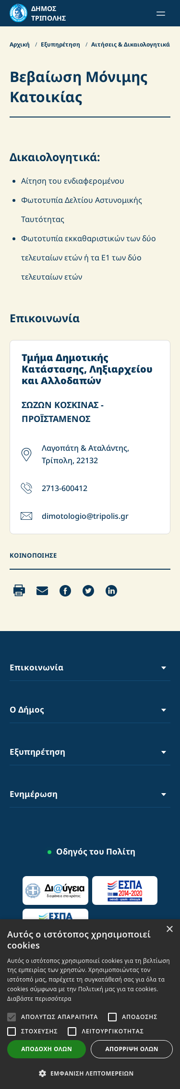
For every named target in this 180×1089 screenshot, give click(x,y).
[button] (90, 1073)
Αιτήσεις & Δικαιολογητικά (131, 44)
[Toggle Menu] (163, 667)
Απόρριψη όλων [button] (131, 1049)
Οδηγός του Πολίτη (95, 851)
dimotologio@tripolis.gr (85, 516)
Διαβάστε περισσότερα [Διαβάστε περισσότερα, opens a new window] (39, 999)
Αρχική (20, 44)
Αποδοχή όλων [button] (46, 1049)
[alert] (90, 1004)
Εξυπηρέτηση (61, 44)
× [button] (169, 929)
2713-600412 (64, 488)
